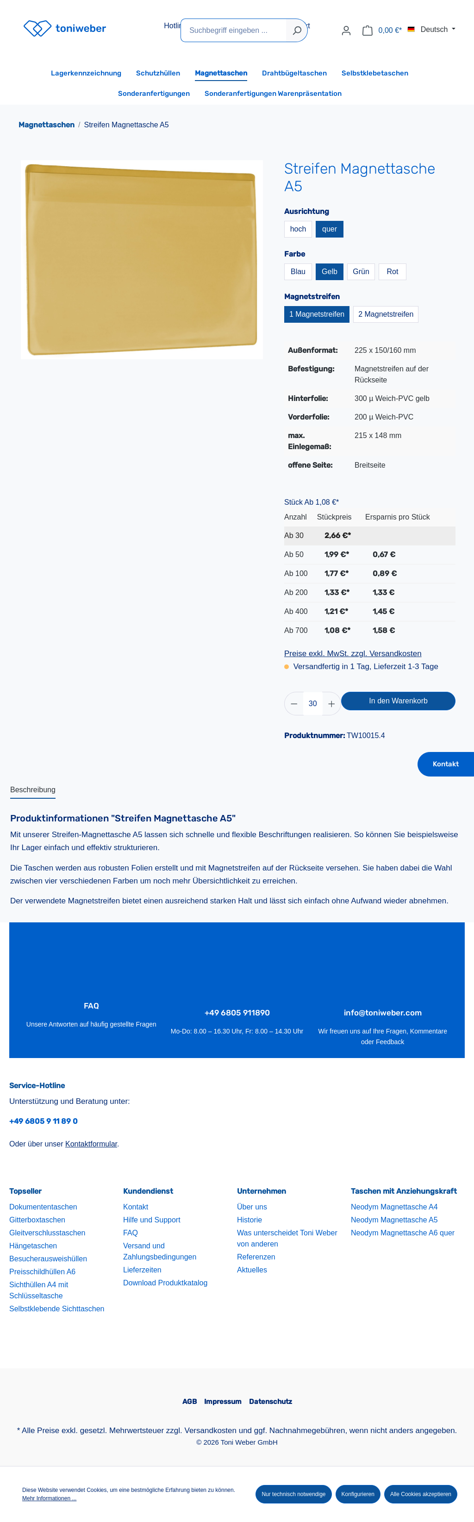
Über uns (252, 1207)
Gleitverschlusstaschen (47, 1233)
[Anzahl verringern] (294, 703)
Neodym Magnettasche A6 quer (403, 1233)
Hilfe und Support (152, 1220)
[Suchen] (297, 30)
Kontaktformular (91, 1144)
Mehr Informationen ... (49, 1498)
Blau (298, 272)
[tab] (33, 790)
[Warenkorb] (382, 30)
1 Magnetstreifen (316, 314)
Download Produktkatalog (165, 1283)
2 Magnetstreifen (385, 314)
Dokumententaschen (43, 1207)
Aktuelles (252, 1270)
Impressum (223, 1401)
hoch (298, 229)
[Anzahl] (313, 703)
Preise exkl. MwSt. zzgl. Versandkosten (353, 653)
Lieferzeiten (142, 1270)
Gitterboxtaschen (37, 1220)
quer (329, 229)
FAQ (130, 1233)
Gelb (329, 272)
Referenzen (256, 1257)
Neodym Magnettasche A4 (394, 1207)
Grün (361, 272)
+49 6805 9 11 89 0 (43, 1121)
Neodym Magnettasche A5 (394, 1220)
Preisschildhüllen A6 (42, 1272)
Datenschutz (270, 1401)
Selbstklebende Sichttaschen (56, 1309)
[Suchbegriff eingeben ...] (234, 30)
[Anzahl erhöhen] (332, 703)
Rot (393, 272)
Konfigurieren (358, 1494)
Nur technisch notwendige (293, 1494)
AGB (189, 1401)
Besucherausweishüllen (48, 1259)
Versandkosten (211, 1430)
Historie (249, 1220)
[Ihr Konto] (346, 30)
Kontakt (446, 764)
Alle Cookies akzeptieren (420, 1494)
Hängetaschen (33, 1246)
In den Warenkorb (398, 701)
